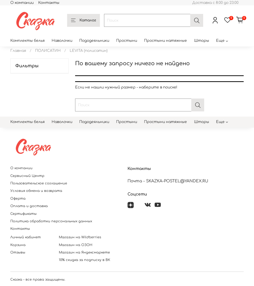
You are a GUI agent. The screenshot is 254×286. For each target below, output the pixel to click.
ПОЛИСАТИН (48, 51)
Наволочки (62, 41)
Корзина (18, 245)
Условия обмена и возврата (36, 191)
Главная (18, 51)
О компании (22, 3)
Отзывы (17, 252)
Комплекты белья (27, 41)
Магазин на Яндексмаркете (84, 252)
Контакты (48, 3)
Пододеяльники (94, 41)
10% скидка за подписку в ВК (84, 260)
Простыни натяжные (165, 41)
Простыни (126, 41)
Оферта (18, 198)
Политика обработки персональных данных (51, 221)
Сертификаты (23, 214)
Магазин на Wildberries (80, 237)
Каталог (83, 20)
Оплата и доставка (29, 206)
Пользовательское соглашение (38, 183)
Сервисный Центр (27, 176)
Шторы (201, 41)
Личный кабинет (25, 237)
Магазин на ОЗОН (75, 245)
